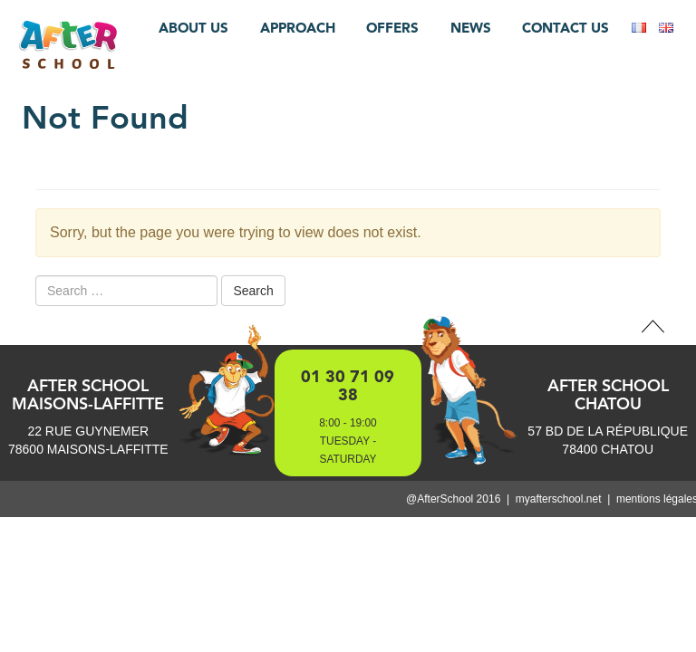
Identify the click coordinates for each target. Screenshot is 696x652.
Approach (297, 27)
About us (193, 27)
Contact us (565, 27)
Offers (392, 27)
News (470, 27)
